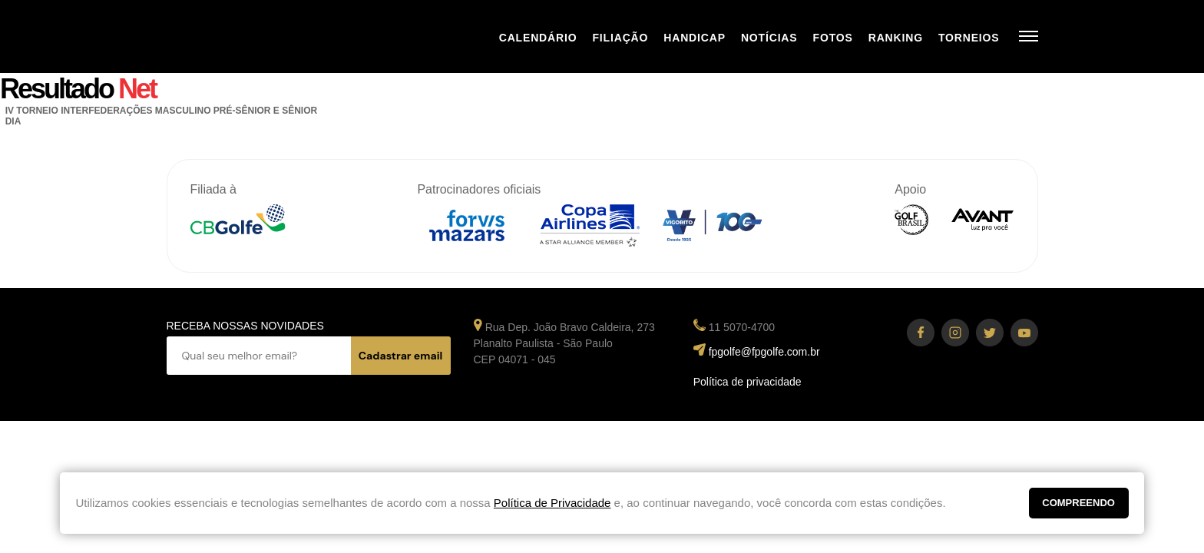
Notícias (769, 37)
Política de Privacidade (552, 502)
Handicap (694, 37)
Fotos (833, 37)
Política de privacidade (747, 382)
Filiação (620, 37)
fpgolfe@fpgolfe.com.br (764, 352)
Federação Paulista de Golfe (249, 36)
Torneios (969, 37)
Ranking (895, 37)
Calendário (538, 37)
